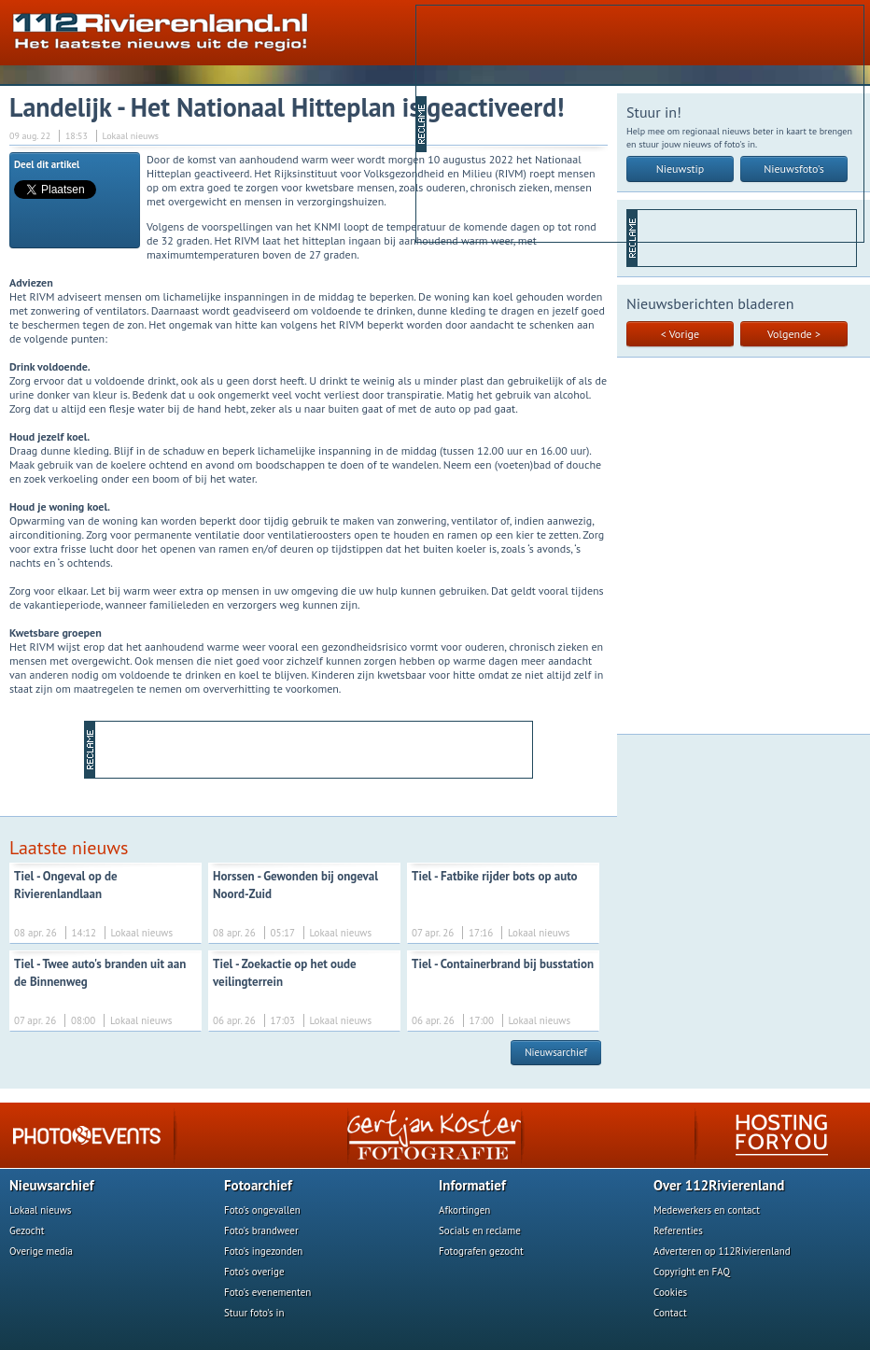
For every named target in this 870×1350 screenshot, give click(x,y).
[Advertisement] (572, 122)
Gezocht (27, 1230)
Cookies (670, 1292)
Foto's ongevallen (262, 1209)
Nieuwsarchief (556, 1052)
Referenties (678, 1230)
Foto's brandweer (261, 1230)
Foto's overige (254, 1271)
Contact (670, 1312)
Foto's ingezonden (263, 1251)
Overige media (41, 1251)
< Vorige (680, 334)
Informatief (472, 1185)
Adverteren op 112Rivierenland (722, 1251)
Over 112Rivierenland (718, 1185)
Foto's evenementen (267, 1292)
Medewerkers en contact (706, 1209)
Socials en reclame (480, 1230)
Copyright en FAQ (691, 1271)
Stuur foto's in (254, 1312)
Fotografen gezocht (481, 1251)
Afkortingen (464, 1209)
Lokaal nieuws (40, 1209)
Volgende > (794, 334)
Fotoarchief (258, 1185)
